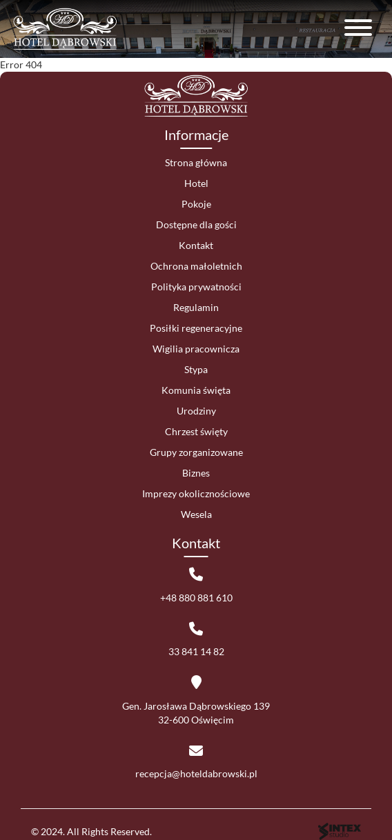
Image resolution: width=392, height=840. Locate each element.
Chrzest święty (196, 431)
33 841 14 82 (196, 651)
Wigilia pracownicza (196, 348)
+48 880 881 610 (196, 597)
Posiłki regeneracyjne (196, 328)
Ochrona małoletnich (196, 266)
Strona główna (196, 162)
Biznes (196, 473)
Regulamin (196, 307)
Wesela (196, 514)
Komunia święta (196, 390)
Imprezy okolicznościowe (196, 493)
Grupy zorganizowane (196, 452)
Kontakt (196, 245)
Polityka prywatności (196, 286)
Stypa (196, 369)
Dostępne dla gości (196, 224)
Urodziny (196, 411)
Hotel (196, 183)
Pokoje (196, 204)
